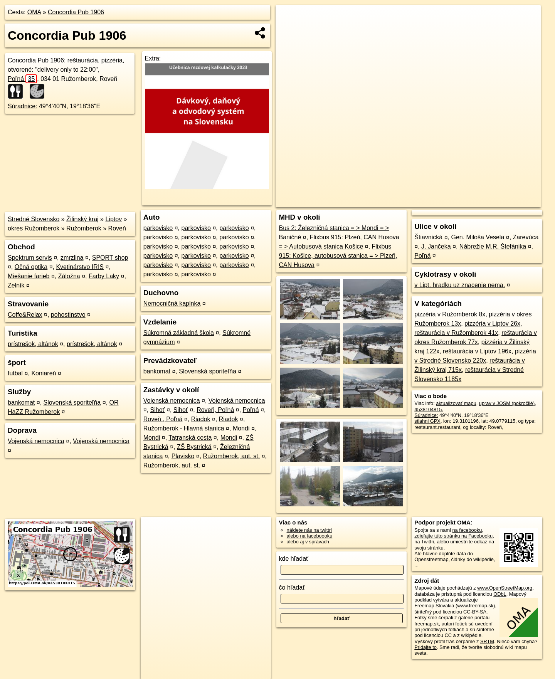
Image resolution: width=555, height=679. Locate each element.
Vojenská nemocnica (36, 441)
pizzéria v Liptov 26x (492, 323)
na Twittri (424, 542)
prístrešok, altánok (33, 344)
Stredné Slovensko (33, 219)
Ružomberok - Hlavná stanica (183, 428)
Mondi (241, 428)
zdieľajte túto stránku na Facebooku (453, 536)
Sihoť (157, 410)
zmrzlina (72, 257)
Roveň (117, 228)
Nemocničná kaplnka (172, 303)
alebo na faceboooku (310, 536)
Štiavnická (428, 237)
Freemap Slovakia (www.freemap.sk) (454, 605)
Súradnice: (22, 106)
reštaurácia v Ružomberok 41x (456, 332)
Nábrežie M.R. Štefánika (492, 246)
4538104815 (428, 409)
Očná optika (31, 267)
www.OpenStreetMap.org (504, 588)
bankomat (21, 402)
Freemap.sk (447, 201)
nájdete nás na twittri (309, 530)
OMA (34, 12)
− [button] (288, 30)
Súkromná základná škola (178, 332)
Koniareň (43, 373)
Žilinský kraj (82, 219)
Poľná (22, 78)
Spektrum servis (30, 257)
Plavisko (183, 456)
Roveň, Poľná (215, 410)
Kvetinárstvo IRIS (80, 267)
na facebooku (467, 530)
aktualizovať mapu (456, 403)
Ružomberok (83, 228)
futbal (15, 373)
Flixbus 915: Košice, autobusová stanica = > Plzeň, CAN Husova (338, 255)
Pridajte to (425, 647)
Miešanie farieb (29, 276)
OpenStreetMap (408, 201)
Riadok (200, 419)
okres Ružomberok (33, 228)
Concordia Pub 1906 (76, 12)
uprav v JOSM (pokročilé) (507, 403)
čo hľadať (292, 587)
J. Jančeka (436, 246)
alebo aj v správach (308, 542)
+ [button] (288, 18)
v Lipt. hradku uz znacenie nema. (459, 285)
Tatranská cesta (190, 437)
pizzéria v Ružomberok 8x (449, 314)
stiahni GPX (427, 421)
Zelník (16, 285)
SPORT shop (110, 257)
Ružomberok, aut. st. (231, 456)
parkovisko (158, 228)
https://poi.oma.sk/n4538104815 (506, 201)
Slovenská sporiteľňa (72, 402)
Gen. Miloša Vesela (477, 237)
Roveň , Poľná (163, 419)
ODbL (499, 594)
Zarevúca (526, 237)
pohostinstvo (68, 314)
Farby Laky (104, 276)
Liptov (113, 219)
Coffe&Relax (25, 314)
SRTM (487, 641)
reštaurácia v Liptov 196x (477, 351)
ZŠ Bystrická (194, 447)
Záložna (69, 276)
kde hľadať (294, 558)
